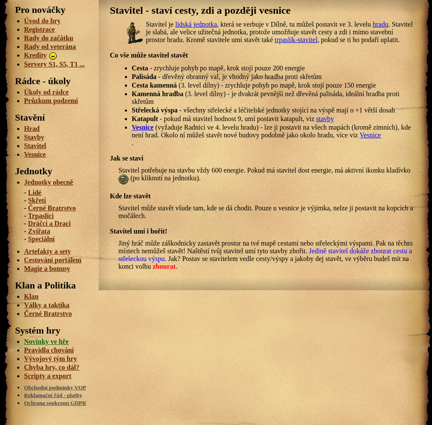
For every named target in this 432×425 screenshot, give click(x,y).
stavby (325, 118)
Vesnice (143, 127)
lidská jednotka (196, 24)
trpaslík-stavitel (296, 39)
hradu (380, 24)
